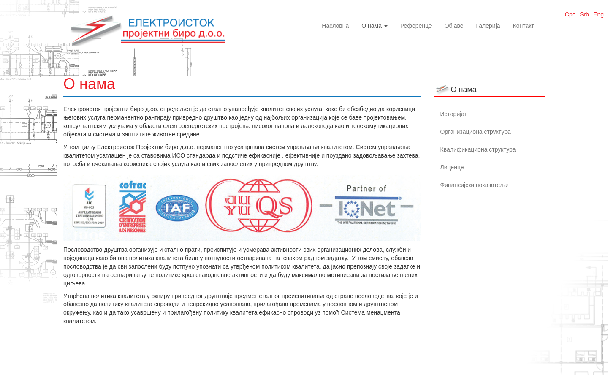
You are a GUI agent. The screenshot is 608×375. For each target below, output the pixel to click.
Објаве (454, 25)
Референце (416, 25)
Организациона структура (475, 131)
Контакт (523, 25)
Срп (570, 14)
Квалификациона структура (478, 149)
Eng (598, 14)
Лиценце (452, 167)
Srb (584, 14)
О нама (374, 25)
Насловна (335, 25)
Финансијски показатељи (474, 185)
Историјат (453, 114)
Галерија (488, 25)
